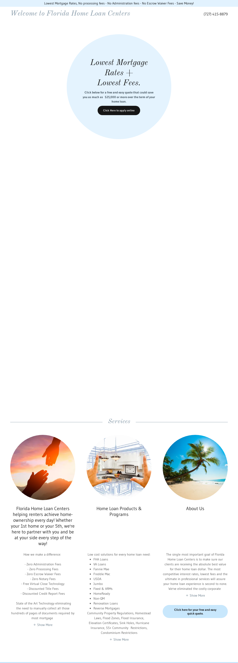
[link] (87, 14)
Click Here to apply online (119, 110)
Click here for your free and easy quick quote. (195, 611)
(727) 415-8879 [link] (216, 14)
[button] (43, 624)
